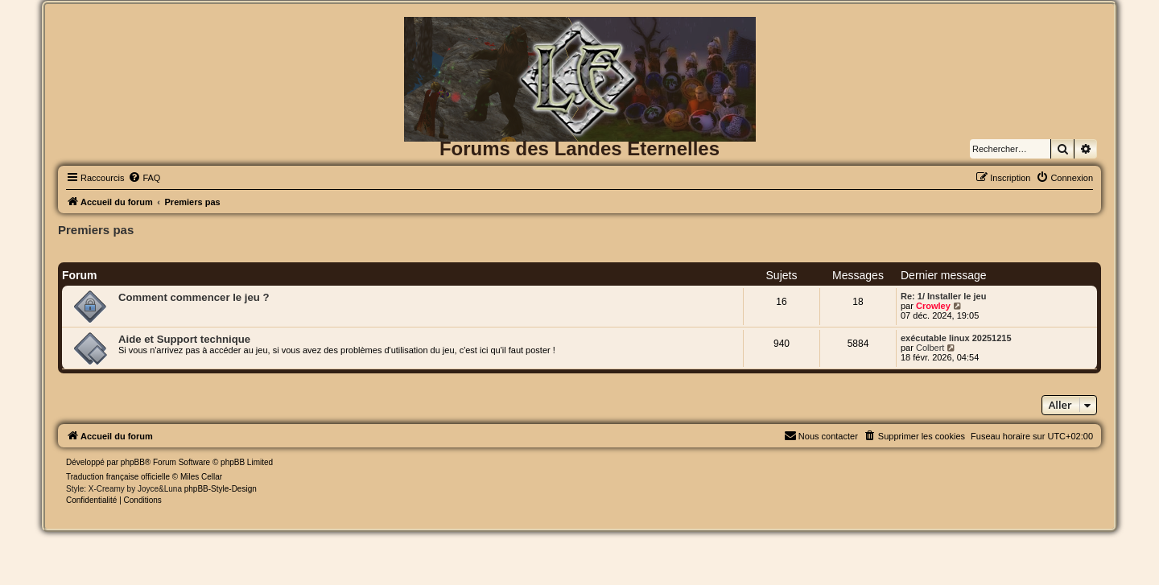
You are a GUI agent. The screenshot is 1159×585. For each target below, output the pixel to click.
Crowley (933, 306)
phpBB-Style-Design (220, 488)
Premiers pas (96, 230)
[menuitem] (144, 178)
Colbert (930, 347)
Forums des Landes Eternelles (579, 148)
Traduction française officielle (118, 476)
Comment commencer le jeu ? (194, 297)
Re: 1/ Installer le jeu (943, 296)
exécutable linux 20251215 (956, 338)
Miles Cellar (201, 476)
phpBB (133, 462)
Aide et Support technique (184, 339)
